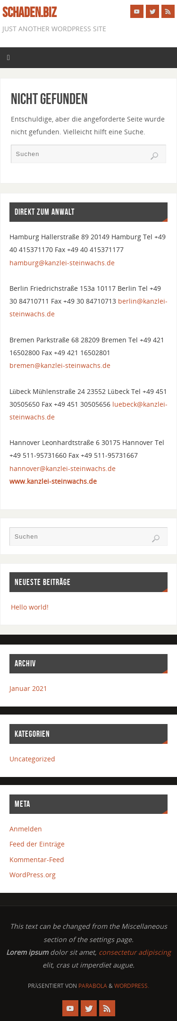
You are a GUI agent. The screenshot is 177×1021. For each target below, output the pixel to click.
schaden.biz (29, 12)
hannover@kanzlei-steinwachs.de (62, 468)
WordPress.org (32, 874)
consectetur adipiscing (135, 952)
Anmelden (25, 828)
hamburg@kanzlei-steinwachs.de (62, 262)
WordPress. (131, 986)
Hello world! (30, 606)
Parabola (92, 986)
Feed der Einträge (37, 843)
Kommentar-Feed (36, 859)
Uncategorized (32, 758)
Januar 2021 (28, 688)
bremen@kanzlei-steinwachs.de (59, 365)
